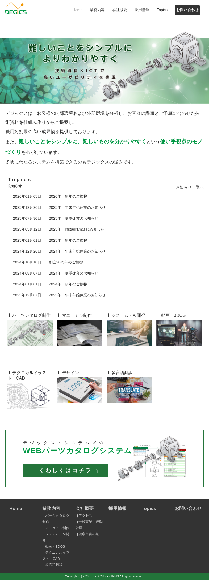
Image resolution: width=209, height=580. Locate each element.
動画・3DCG (53, 546)
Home (77, 10)
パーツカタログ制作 (55, 519)
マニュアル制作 (55, 528)
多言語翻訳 (52, 565)
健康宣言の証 (87, 534)
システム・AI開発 (55, 537)
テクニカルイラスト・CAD (55, 556)
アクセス (83, 516)
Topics (162, 10)
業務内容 (97, 10)
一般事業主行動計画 (89, 525)
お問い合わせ (187, 10)
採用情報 (142, 10)
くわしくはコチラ (65, 470)
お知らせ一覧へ (190, 187)
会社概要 (119, 10)
